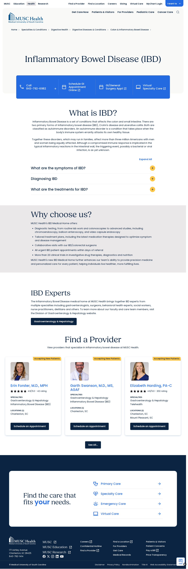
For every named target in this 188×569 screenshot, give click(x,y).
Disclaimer (100, 564)
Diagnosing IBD (93, 178)
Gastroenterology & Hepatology (53, 321)
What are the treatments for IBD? (93, 189)
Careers (112, 3)
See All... (93, 444)
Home (14, 29)
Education (19, 3)
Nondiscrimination (130, 564)
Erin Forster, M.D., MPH (29, 386)
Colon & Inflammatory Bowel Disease (129, 29)
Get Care (118, 550)
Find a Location (96, 3)
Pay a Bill (152, 550)
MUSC (7, 3)
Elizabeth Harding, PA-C (151, 386)
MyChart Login (154, 3)
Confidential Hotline (91, 546)
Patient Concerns (155, 546)
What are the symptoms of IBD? (93, 168)
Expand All (145, 159)
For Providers (125, 12)
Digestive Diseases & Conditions (89, 29)
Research (43, 3)
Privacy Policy (113, 564)
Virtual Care (136, 3)
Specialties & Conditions (34, 29)
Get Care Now (80, 12)
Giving (123, 3)
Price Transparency (156, 554)
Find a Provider (76, 3)
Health (31, 3)
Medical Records (122, 554)
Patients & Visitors (103, 12)
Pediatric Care (145, 12)
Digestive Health (59, 29)
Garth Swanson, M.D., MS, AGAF (91, 388)
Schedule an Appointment (30, 426)
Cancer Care (165, 12)
